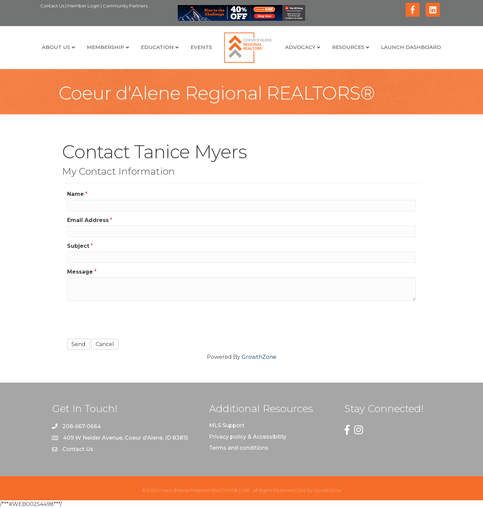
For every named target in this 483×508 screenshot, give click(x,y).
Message (80, 272)
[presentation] (118, 319)
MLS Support (227, 425)
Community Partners (125, 5)
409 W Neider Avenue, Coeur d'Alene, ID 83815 (125, 438)
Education (157, 47)
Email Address (88, 220)
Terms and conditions (238, 448)
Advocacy (300, 47)
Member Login (84, 5)
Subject (78, 246)
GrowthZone (258, 357)
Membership (105, 47)
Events (201, 47)
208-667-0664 (81, 426)
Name (75, 194)
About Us (56, 47)
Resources (348, 47)
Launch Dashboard (411, 47)
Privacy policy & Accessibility (247, 437)
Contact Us (52, 5)
